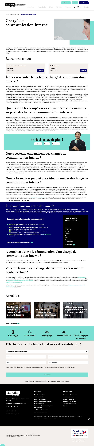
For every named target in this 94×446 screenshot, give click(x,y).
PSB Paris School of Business (53, 416)
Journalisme (31, 7)
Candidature (38, 144)
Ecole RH (45, 416)
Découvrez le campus (11, 414)
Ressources (65, 406)
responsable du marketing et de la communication (20, 280)
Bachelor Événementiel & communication (43, 401)
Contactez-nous (10, 411)
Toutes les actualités (14, 14)
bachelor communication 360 (38, 197)
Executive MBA (73, 416)
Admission (59, 7)
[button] (89, 419)
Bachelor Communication (40, 399)
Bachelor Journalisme (39, 403)
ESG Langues (61, 416)
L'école (51, 7)
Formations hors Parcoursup (69, 403)
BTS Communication (39, 397)
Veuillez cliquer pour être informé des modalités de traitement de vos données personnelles (47, 381)
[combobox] (49, 362)
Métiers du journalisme (68, 399)
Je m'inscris (40, 70)
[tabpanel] (13, 335)
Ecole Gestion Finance (38, 416)
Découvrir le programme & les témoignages (18, 242)
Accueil (7, 14)
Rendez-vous (55, 144)
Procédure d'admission (39, 394)
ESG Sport (67, 416)
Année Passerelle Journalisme (41, 409)
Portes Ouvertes (84, 2)
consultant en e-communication (14, 282)
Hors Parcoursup (77, 7)
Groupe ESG (79, 416)
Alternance (68, 7)
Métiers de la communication (69, 401)
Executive (86, 7)
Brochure (46, 144)
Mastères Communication (40, 412)
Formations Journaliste (68, 397)
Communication (42, 7)
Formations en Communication (70, 394)
